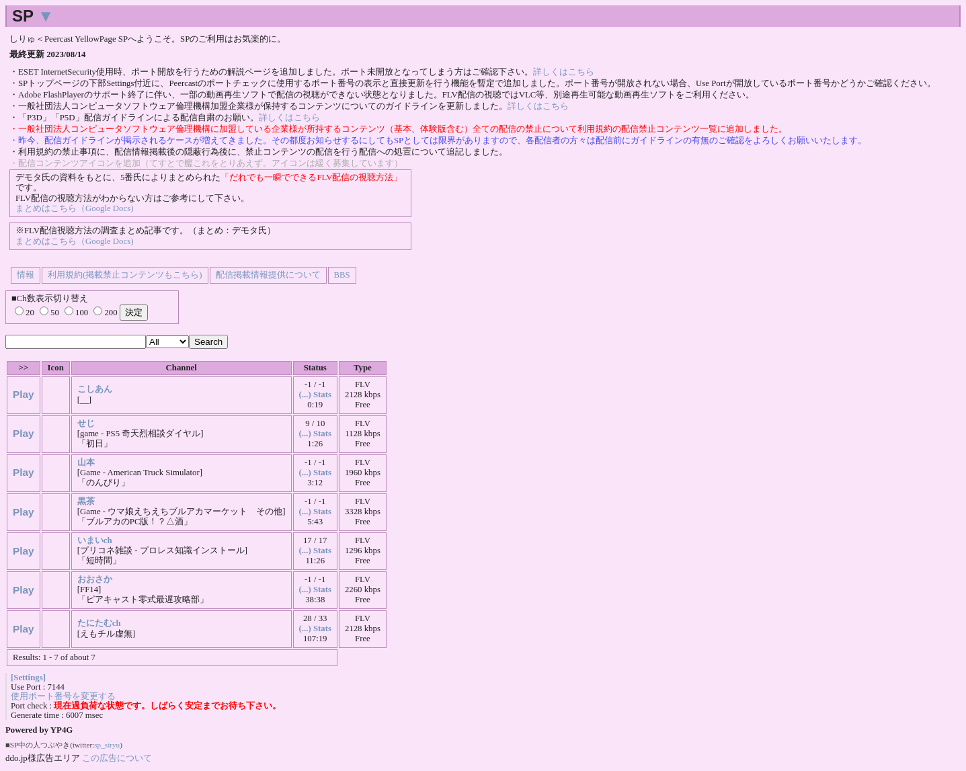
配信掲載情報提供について (268, 275)
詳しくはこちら (563, 72)
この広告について (117, 758)
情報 (25, 275)
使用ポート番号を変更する (63, 696)
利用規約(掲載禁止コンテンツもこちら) (125, 275)
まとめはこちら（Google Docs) (74, 208)
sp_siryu (107, 745)
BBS (342, 275)
